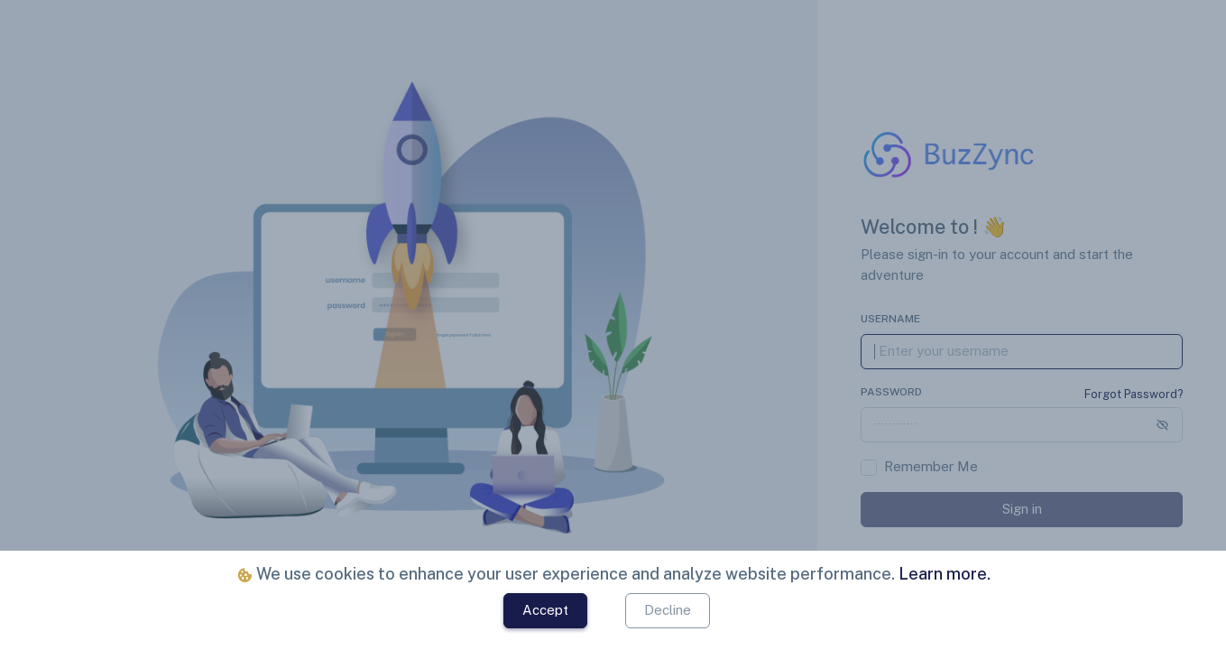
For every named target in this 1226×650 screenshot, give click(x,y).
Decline (667, 610)
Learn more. (943, 573)
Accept (545, 610)
